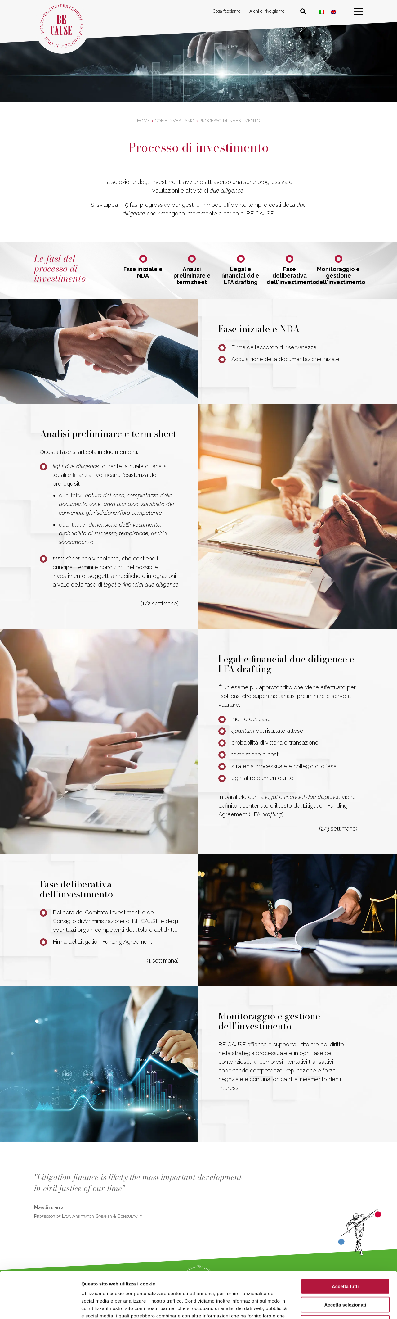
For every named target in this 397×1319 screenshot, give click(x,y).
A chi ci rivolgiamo (266, 11)
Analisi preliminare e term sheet (192, 275)
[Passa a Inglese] (333, 11)
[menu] (358, 11)
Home (143, 120)
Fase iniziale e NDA (143, 272)
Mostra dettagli (326, 1306)
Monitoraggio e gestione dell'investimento (339, 275)
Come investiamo (174, 120)
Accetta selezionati (345, 1261)
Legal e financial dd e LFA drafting (240, 275)
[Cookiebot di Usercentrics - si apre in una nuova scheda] (40, 1307)
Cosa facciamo (226, 11)
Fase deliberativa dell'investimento (290, 275)
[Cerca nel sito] (303, 11)
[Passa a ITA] (322, 11)
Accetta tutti (345, 1242)
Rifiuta (345, 1279)
